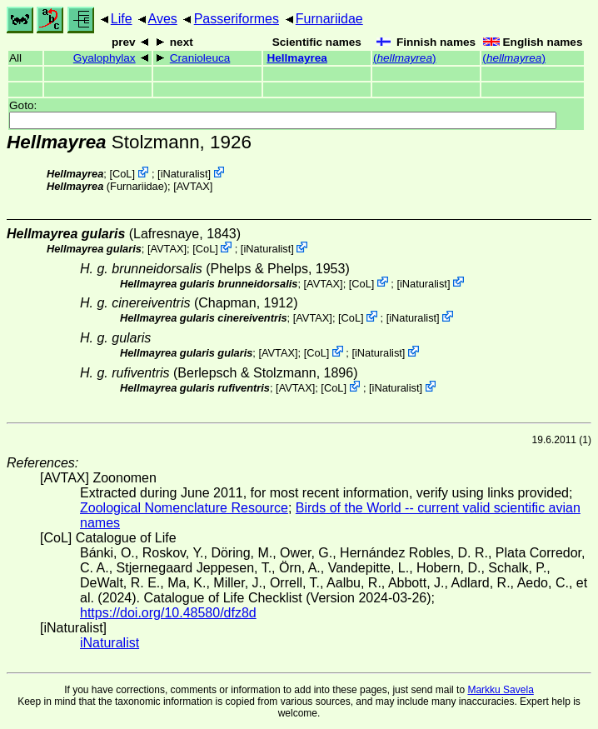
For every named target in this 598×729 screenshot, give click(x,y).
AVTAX (193, 186)
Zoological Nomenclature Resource (184, 508)
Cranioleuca (200, 58)
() (404, 58)
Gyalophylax (104, 58)
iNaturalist (184, 173)
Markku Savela (500, 690)
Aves (162, 19)
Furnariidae (329, 19)
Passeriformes (236, 19)
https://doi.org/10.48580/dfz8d (168, 613)
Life (121, 19)
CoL (122, 173)
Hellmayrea (297, 58)
